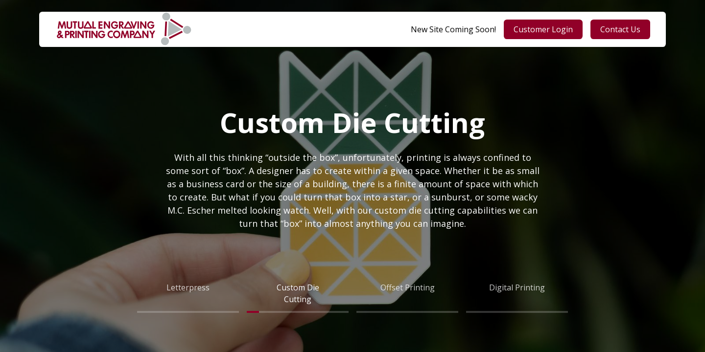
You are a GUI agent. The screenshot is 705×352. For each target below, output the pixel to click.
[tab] (188, 293)
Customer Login (543, 29)
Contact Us (620, 29)
